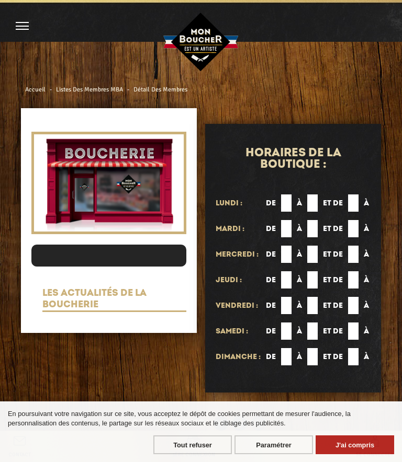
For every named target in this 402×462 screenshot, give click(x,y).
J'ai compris (355, 445)
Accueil (35, 90)
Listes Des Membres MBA (89, 90)
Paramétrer (274, 445)
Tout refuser (192, 445)
